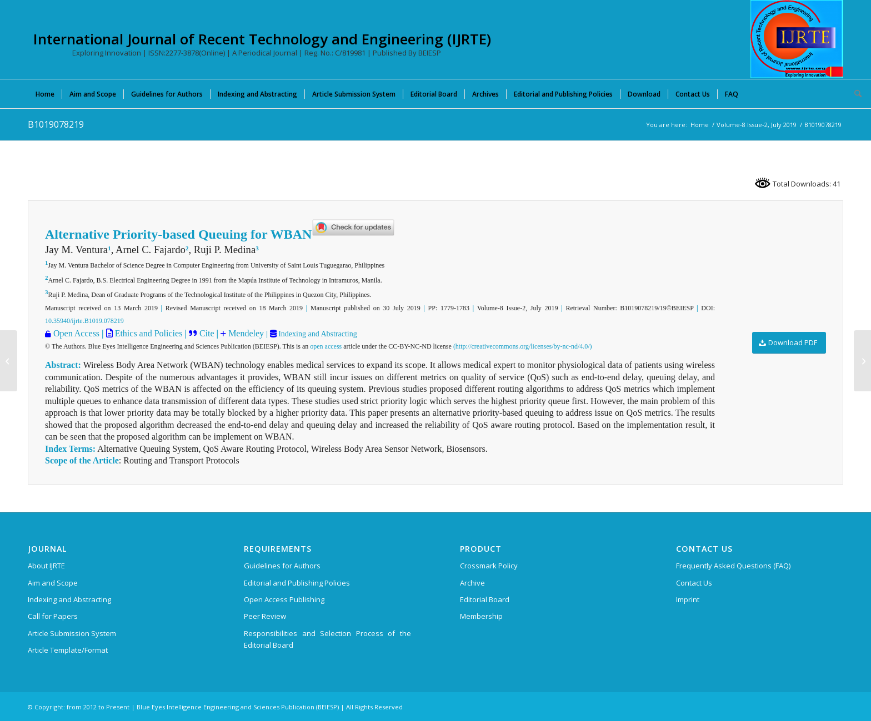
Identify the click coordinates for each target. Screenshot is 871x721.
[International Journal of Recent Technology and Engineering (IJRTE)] (796, 39)
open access (326, 346)
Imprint (687, 599)
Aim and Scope (53, 583)
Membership (481, 616)
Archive (472, 583)
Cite (206, 333)
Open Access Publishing (284, 599)
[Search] (854, 94)
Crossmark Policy (489, 566)
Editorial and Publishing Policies (297, 583)
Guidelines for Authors (282, 566)
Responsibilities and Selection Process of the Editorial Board (327, 639)
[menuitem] (45, 94)
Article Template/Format (68, 650)
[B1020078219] (862, 360)
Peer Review (265, 616)
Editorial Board (484, 599)
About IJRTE (46, 566)
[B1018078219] (8, 360)
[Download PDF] (789, 343)
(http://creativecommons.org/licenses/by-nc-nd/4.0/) (522, 346)
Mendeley (245, 333)
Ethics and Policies (148, 333)
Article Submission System (72, 633)
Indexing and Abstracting (317, 334)
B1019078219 (56, 124)
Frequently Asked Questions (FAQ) (733, 566)
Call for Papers (53, 616)
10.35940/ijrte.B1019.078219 (84, 321)
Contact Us (694, 583)
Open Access (76, 333)
